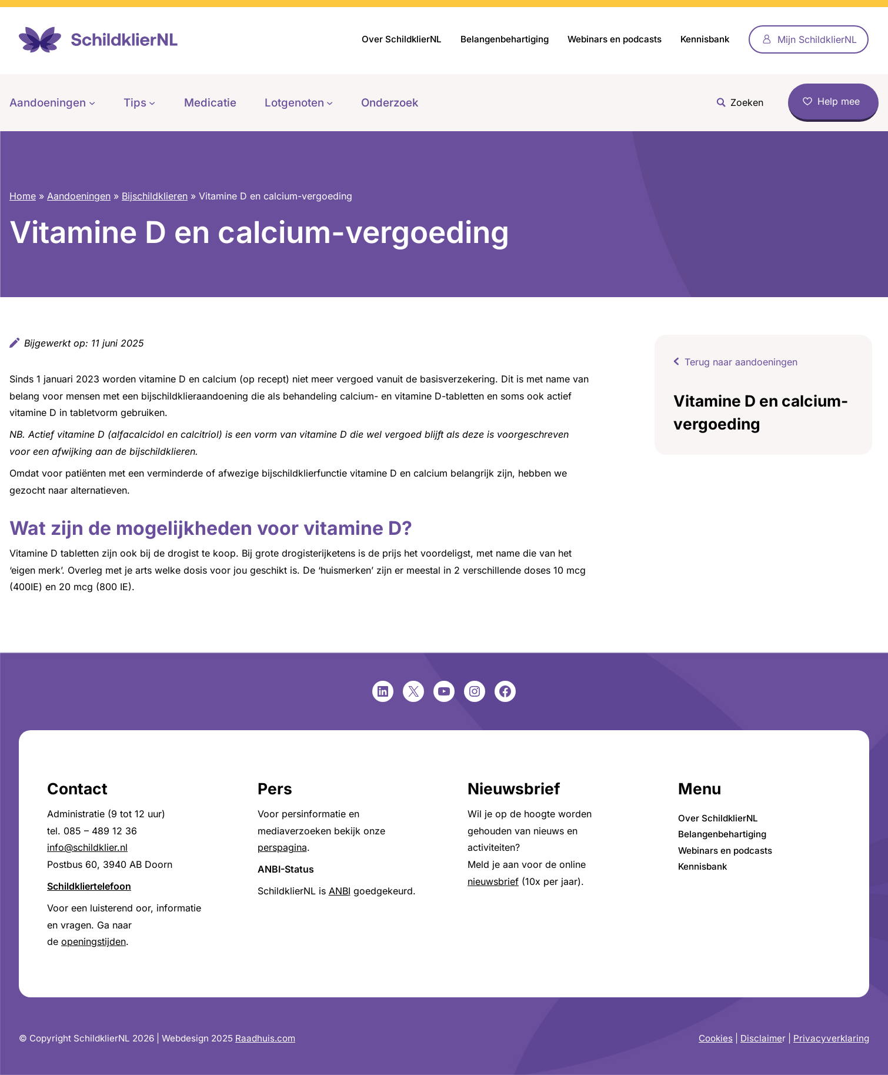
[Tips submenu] (152, 102)
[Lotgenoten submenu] (329, 102)
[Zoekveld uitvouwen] (737, 103)
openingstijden (93, 941)
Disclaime (761, 1038)
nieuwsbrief (493, 881)
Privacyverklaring (831, 1038)
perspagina (282, 847)
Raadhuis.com (265, 1038)
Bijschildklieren (155, 196)
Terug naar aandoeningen (741, 362)
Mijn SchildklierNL (817, 39)
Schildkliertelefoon (89, 886)
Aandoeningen (79, 196)
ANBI (339, 891)
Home (22, 196)
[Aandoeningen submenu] (92, 102)
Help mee (838, 101)
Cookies (716, 1038)
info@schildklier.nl (87, 847)
